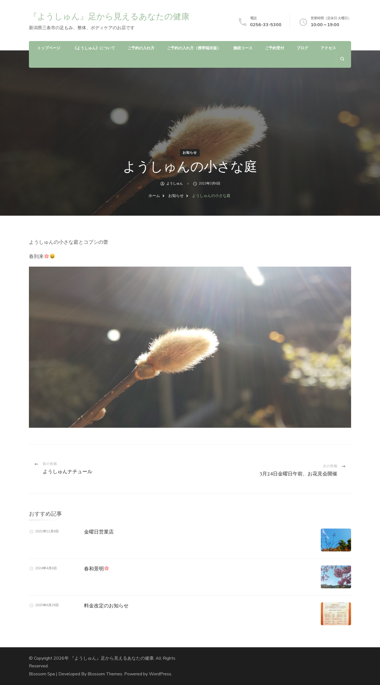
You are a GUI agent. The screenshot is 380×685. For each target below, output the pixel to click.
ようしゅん (174, 183)
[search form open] (342, 59)
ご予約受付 (274, 48)
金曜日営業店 (99, 532)
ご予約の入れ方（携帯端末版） (194, 48)
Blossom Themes (105, 674)
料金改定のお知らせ (106, 605)
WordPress (160, 674)
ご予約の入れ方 (140, 48)
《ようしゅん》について (94, 48)
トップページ (48, 48)
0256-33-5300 (265, 25)
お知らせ (190, 152)
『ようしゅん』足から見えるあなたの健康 (109, 16)
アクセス (328, 48)
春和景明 (96, 568)
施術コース (243, 48)
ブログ (302, 48)
